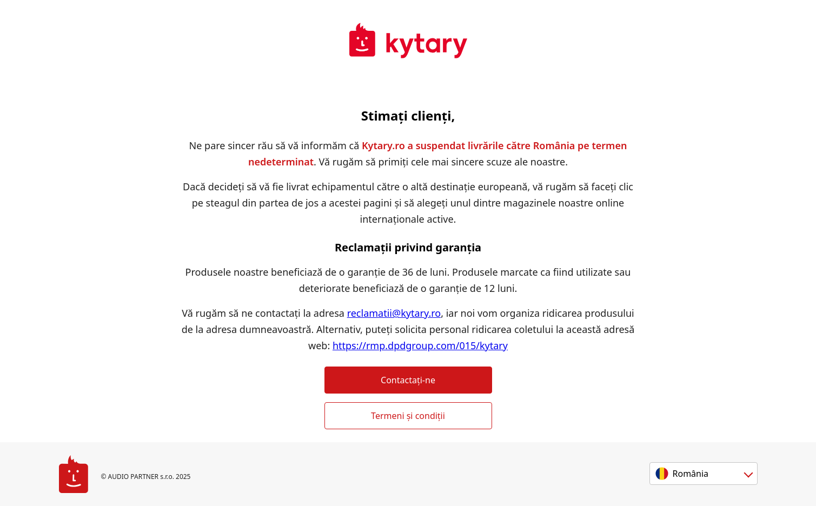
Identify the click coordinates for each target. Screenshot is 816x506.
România (691, 474)
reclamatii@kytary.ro (394, 313)
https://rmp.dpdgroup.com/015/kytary (420, 345)
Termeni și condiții (408, 416)
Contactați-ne (408, 380)
